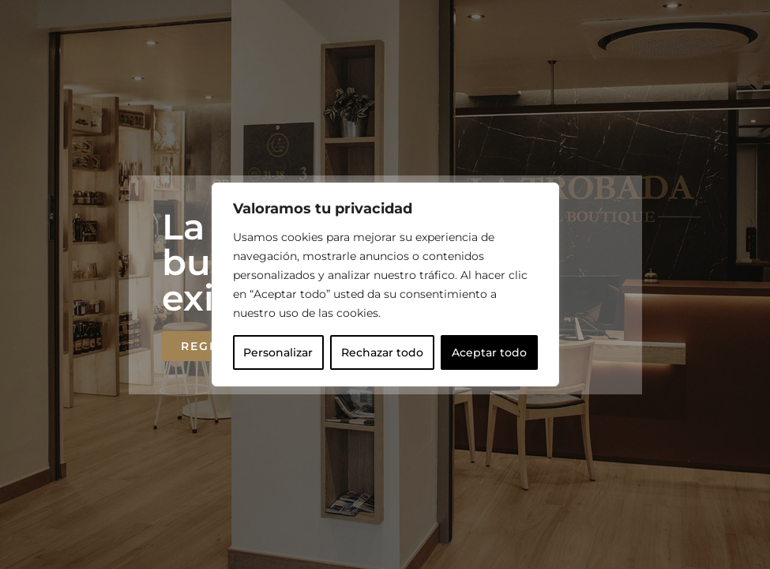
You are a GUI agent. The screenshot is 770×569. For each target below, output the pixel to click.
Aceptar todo (489, 352)
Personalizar (278, 352)
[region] (385, 284)
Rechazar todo (382, 352)
